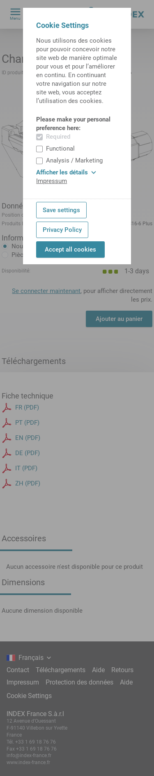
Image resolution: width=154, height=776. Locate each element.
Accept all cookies (70, 249)
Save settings (61, 210)
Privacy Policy (62, 229)
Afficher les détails (66, 172)
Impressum (51, 181)
